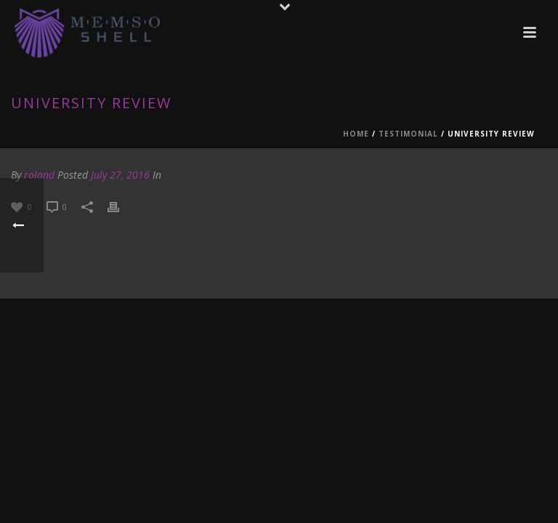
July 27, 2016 (120, 175)
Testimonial (408, 134)
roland (39, 175)
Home (356, 134)
